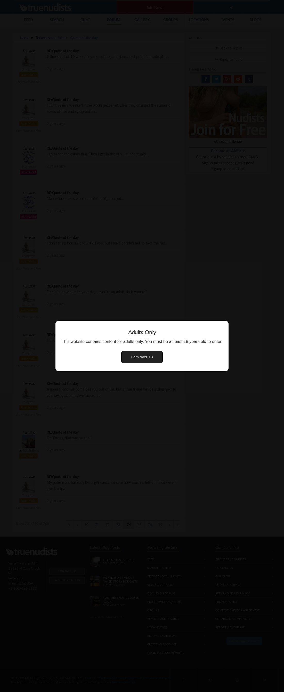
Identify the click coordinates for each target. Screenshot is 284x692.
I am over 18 (142, 357)
